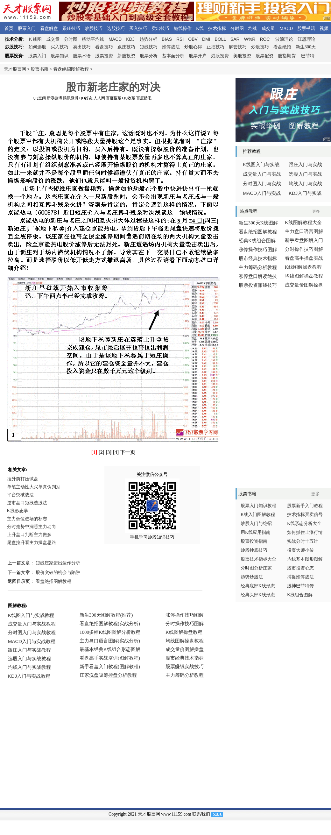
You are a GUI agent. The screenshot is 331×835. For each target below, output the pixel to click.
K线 (200, 28)
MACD (286, 28)
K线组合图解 (300, 594)
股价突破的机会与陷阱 (58, 572)
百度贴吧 (143, 98)
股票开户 (198, 55)
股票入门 (27, 28)
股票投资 (104, 55)
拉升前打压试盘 (22, 479)
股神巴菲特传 (300, 586)
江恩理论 (306, 39)
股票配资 (264, 55)
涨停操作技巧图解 (258, 249)
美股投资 (242, 55)
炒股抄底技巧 (254, 550)
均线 (252, 28)
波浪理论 (284, 39)
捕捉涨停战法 (300, 577)
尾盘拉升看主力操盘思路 (31, 542)
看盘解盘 (49, 28)
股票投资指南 (254, 541)
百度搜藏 (113, 98)
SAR (235, 39)
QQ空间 (39, 98)
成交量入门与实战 (262, 174)
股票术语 (82, 55)
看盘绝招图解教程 (71, 69)
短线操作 (183, 28)
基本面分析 (173, 55)
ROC (265, 39)
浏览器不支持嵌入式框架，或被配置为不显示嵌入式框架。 (111, 650)
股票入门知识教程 (258, 505)
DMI (206, 39)
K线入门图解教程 (258, 514)
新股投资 (126, 55)
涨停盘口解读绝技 (258, 276)
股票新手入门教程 (305, 505)
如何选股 (37, 47)
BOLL (220, 39)
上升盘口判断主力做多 (29, 534)
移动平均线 (93, 39)
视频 (324, 28)
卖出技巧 (160, 28)
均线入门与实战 (305, 183)
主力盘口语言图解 (304, 231)
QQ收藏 (128, 98)
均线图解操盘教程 (304, 276)
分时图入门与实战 (262, 183)
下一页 (127, 452)
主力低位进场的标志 (27, 518)
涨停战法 (171, 47)
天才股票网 (15, 69)
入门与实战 (262, 193)
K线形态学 (17, 510)
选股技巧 (116, 28)
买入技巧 (138, 28)
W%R (250, 39)
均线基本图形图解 (305, 559)
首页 (8, 28)
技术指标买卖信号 (305, 514)
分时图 (237, 28)
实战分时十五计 (302, 541)
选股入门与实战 (305, 174)
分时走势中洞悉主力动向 (31, 526)
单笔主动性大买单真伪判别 (33, 487)
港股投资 (220, 55)
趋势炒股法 (252, 577)
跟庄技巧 (71, 28)
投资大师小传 (300, 550)
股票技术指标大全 (258, 559)
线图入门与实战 (261, 164)
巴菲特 (307, 55)
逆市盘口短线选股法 (27, 502)
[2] (101, 452)
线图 (35, 39)
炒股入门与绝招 (256, 523)
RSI (180, 39)
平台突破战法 (20, 494)
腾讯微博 (70, 98)
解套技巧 (238, 47)
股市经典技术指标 (258, 258)
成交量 (268, 28)
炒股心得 (193, 47)
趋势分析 (148, 39)
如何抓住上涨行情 (305, 532)
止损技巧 (215, 47)
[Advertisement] (113, 114)
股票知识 (59, 55)
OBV (193, 39)
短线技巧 (149, 47)
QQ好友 (85, 98)
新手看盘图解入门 (304, 240)
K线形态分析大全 (304, 523)
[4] (116, 452)
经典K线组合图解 (257, 240)
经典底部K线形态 (258, 586)
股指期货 (287, 55)
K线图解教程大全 (303, 222)
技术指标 (217, 28)
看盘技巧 (104, 47)
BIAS (167, 39)
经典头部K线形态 (258, 594)
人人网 (99, 98)
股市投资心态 (300, 568)
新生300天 (306, 47)
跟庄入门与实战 (305, 164)
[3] (109, 452)
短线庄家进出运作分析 (58, 563)
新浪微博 (54, 98)
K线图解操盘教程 (303, 267)
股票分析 (149, 55)
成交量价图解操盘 (304, 284)
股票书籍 (306, 28)
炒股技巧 (93, 28)
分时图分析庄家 (256, 568)
